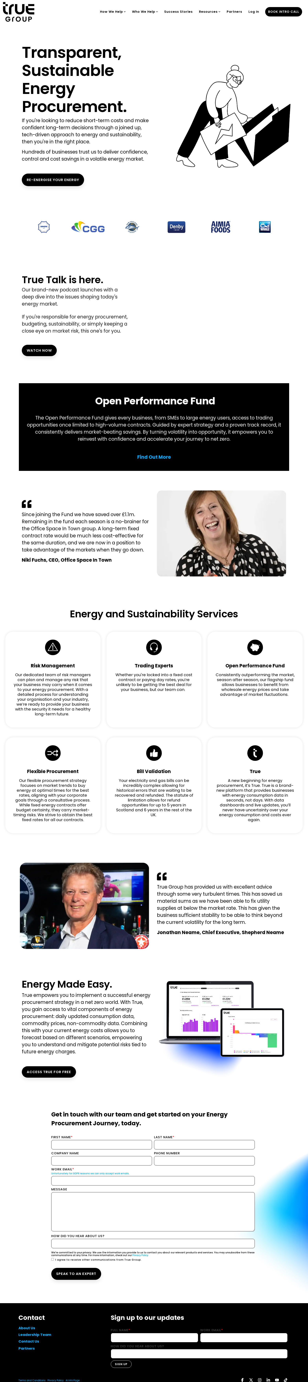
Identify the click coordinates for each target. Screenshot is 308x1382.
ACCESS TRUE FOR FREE (49, 1071)
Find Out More (154, 457)
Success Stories (178, 11)
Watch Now (39, 350)
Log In (253, 11)
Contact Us (28, 1341)
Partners (234, 11)
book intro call (283, 11)
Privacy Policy (140, 1255)
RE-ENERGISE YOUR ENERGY (53, 179)
